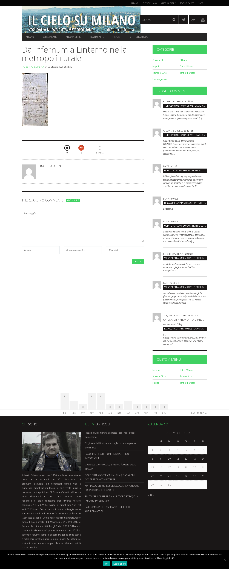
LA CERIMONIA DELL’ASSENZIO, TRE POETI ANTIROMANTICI (107, 509)
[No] (224, 559)
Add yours (73, 200)
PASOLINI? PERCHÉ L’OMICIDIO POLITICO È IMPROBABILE (108, 456)
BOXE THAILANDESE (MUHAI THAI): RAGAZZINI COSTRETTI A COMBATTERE (110, 477)
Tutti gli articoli (138, 36)
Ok (106, 563)
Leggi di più (119, 563)
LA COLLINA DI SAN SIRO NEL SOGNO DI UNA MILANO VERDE (185, 328)
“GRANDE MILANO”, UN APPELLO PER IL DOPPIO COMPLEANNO (185, 258)
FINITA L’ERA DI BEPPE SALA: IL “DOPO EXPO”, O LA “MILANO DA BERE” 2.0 (111, 498)
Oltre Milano (150, 3)
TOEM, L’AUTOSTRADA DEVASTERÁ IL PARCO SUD (185, 105)
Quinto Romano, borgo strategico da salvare (185, 170)
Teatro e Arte (187, 3)
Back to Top (197, 413)
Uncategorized (160, 79)
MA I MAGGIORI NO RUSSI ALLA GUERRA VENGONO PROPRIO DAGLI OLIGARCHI (112, 488)
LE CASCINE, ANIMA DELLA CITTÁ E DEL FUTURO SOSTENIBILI (185, 202)
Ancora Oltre (168, 3)
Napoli (201, 3)
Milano (135, 3)
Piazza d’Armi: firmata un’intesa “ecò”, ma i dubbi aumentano (110, 435)
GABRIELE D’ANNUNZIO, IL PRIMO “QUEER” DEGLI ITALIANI (110, 466)
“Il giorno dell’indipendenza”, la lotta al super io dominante (110, 445)
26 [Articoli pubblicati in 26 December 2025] (186, 476)
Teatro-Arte (97, 36)
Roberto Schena (33, 66)
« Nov (151, 495)
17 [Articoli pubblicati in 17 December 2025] (169, 467)
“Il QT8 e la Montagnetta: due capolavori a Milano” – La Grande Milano (183, 320)
